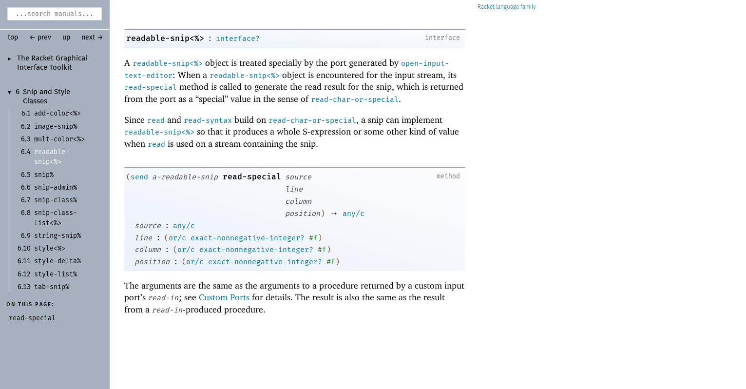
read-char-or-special (355, 99)
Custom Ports (224, 297)
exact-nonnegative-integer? (248, 237)
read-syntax (208, 120)
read (156, 120)
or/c (177, 237)
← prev (40, 37)
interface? (238, 38)
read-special (150, 87)
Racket (507, 7)
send (139, 177)
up (66, 37)
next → (92, 37)
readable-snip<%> (165, 38)
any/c (353, 213)
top (13, 37)
